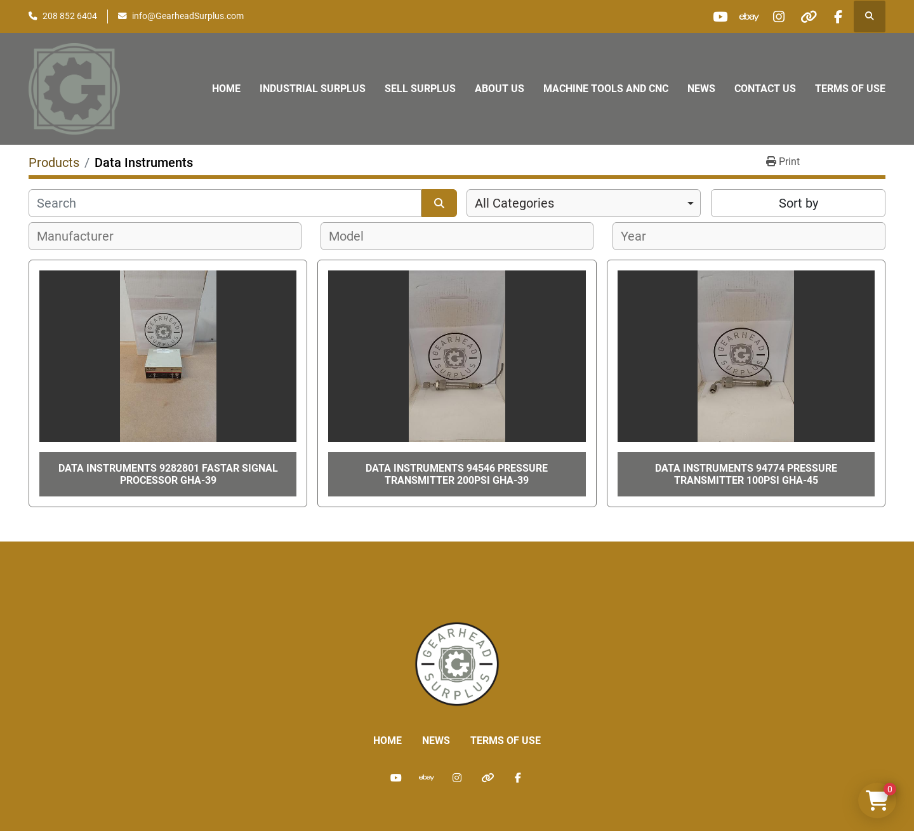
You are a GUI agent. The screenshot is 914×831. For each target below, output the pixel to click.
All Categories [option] (514, 203)
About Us (499, 89)
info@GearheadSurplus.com (188, 16)
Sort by (798, 203)
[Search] (225, 203)
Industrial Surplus (313, 89)
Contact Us (765, 89)
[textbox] (82, 236)
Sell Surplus (420, 89)
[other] (804, 16)
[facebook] (836, 16)
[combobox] (584, 203)
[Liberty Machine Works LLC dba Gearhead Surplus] (457, 664)
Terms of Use (850, 89)
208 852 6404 (70, 16)
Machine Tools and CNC (605, 89)
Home (226, 89)
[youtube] (707, 16)
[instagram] (772, 16)
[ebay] (739, 16)
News (701, 89)
